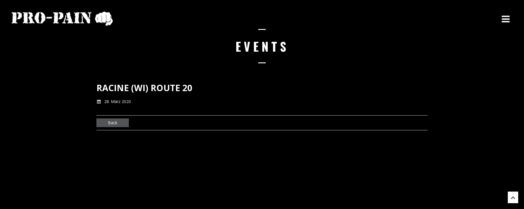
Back (112, 122)
